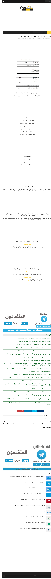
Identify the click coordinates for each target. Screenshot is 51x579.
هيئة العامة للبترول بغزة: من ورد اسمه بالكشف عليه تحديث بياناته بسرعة (30, 529)
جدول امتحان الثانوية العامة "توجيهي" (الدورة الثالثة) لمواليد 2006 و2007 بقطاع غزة (28, 393)
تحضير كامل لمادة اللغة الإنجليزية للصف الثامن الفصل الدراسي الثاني (32, 339)
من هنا (25, 281)
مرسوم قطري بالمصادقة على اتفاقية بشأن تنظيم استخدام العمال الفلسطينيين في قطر (27, 506)
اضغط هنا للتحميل (25, 245)
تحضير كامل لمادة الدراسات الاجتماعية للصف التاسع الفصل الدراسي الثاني (30, 348)
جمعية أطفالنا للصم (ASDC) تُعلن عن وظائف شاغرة (33, 523)
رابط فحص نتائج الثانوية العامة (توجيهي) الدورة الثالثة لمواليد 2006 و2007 (31, 358)
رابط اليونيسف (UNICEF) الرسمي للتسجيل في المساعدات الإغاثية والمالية (29, 494)
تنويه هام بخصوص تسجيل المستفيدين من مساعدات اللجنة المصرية (31, 500)
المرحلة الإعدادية (25, 39)
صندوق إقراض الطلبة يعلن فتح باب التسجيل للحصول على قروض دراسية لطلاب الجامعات (27, 378)
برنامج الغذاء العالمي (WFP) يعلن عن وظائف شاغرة (33, 512)
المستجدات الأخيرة (19, 39)
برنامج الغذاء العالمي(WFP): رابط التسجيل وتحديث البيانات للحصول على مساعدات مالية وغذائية (25, 477)
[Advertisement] (25, 20)
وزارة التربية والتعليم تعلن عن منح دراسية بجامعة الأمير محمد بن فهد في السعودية (28, 396)
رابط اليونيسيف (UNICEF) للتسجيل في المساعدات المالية (32, 483)
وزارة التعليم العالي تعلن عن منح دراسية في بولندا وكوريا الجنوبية (33, 382)
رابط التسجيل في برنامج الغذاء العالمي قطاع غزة (34, 489)
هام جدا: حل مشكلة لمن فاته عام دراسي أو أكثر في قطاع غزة (33, 361)
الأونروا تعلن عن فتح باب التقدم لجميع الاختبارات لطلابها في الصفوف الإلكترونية (29, 375)
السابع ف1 (30, 39)
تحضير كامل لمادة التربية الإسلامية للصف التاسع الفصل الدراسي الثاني (31, 352)
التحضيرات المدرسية (38, 39)
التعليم (33, 39)
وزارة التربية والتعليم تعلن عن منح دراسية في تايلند (36, 389)
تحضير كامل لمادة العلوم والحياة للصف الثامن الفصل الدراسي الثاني (32, 342)
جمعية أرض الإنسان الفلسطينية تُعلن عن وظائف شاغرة (33, 517)
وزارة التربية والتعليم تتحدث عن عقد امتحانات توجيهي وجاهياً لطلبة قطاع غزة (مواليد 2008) (27, 369)
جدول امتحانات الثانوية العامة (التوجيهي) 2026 (37, 372)
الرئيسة (47, 32)
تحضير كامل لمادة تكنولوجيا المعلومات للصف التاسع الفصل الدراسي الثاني (30, 345)
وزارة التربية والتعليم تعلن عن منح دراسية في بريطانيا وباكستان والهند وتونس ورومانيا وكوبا (26, 355)
